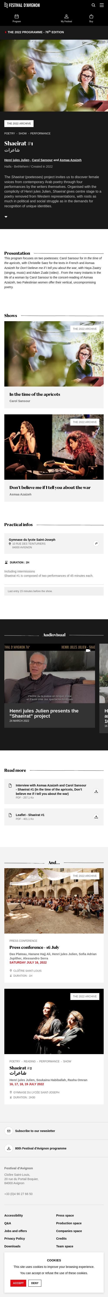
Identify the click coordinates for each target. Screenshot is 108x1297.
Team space (64, 1246)
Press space (65, 1215)
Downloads (12, 1246)
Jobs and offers (15, 1231)
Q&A (7, 1223)
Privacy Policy (14, 1238)
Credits (61, 1238)
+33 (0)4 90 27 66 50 (18, 1194)
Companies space (69, 1231)
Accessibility (13, 1215)
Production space (69, 1223)
